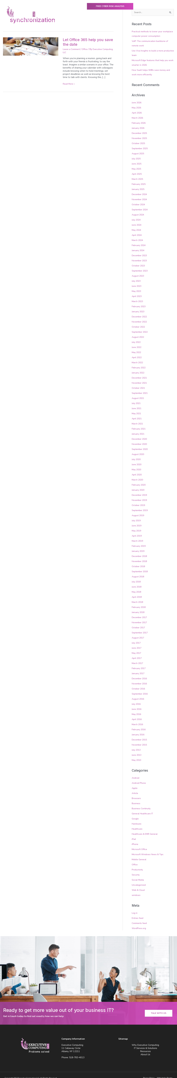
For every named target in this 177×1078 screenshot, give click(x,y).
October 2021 (139, 385)
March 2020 (138, 476)
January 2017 (138, 668)
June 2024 (137, 223)
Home (52, 20)
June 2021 (137, 405)
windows (136, 889)
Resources (131, 21)
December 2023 (140, 254)
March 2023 (138, 299)
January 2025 (138, 188)
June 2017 (137, 643)
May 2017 (137, 648)
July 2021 (136, 400)
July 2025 (136, 158)
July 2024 (136, 218)
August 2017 (138, 633)
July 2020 (136, 456)
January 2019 (138, 547)
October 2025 (139, 142)
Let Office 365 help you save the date (84, 42)
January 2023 (138, 309)
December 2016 (140, 673)
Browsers (137, 793)
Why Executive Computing (75, 21)
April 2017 (137, 653)
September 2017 (140, 628)
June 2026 (137, 102)
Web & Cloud (139, 884)
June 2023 (137, 284)
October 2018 (139, 562)
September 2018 (140, 567)
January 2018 (138, 608)
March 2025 (138, 178)
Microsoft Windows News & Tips (148, 848)
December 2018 (140, 552)
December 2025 (140, 132)
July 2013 (136, 744)
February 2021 (139, 426)
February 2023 (139, 304)
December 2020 (140, 436)
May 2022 (137, 350)
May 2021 (137, 410)
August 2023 (138, 274)
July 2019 (136, 517)
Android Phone (139, 777)
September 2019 (140, 506)
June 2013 (137, 749)
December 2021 (140, 375)
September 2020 (140, 446)
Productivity (138, 863)
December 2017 (140, 613)
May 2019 (137, 527)
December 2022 (140, 314)
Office (86, 49)
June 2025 (137, 162)
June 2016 (137, 704)
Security (136, 868)
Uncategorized (139, 879)
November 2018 (140, 557)
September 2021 (140, 390)
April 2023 (137, 294)
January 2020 (138, 486)
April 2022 (137, 355)
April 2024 (137, 233)
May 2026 (137, 107)
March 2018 (138, 598)
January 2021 (138, 431)
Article (135, 787)
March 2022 (138, 360)
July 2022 (136, 340)
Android (136, 772)
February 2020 (139, 481)
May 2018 (137, 587)
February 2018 (139, 603)
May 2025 (137, 168)
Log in (135, 906)
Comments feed (140, 917)
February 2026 (139, 122)
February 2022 (139, 365)
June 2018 (137, 582)
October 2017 (139, 623)
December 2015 (140, 734)
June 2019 (137, 522)
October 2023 (139, 264)
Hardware (137, 818)
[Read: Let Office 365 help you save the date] (30, 46)
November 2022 (140, 319)
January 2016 (138, 729)
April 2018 (137, 593)
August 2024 (138, 213)
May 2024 (137, 228)
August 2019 (138, 512)
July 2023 (136, 279)
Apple (135, 782)
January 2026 (138, 127)
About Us (149, 21)
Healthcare (137, 823)
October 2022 (139, 324)
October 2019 (139, 502)
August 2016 (138, 694)
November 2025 (140, 137)
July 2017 (136, 638)
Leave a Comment (72, 49)
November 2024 (140, 198)
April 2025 (137, 173)
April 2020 (137, 471)
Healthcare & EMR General (145, 828)
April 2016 (137, 714)
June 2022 (137, 345)
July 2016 (136, 699)
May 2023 (137, 289)
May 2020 (137, 466)
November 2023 (140, 259)
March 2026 (138, 117)
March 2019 (138, 537)
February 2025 (139, 183)
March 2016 (138, 719)
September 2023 (140, 269)
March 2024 (138, 238)
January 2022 (138, 370)
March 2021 (138, 421)
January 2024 (138, 249)
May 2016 (137, 709)
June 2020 (137, 461)
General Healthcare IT (143, 808)
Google (135, 813)
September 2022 (140, 329)
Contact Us (165, 20)
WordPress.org (139, 922)
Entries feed (138, 912)
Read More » (69, 83)
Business (136, 798)
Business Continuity (142, 803)
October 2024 (139, 203)
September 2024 (140, 208)
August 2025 (138, 152)
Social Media (138, 873)
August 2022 (138, 335)
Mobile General (139, 853)
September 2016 (140, 689)
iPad (134, 833)
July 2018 (136, 577)
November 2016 (140, 679)
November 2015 (140, 739)
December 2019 (140, 491)
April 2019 (137, 532)
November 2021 (140, 380)
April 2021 (137, 416)
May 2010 (137, 754)
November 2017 (140, 618)
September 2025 (140, 147)
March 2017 (138, 658)
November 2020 (140, 441)
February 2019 (139, 542)
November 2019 (140, 496)
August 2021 (138, 395)
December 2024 (140, 193)
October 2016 (139, 684)
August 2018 (138, 572)
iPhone (135, 838)
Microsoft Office (140, 843)
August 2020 (138, 451)
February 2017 (139, 663)
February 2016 (139, 724)
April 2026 (137, 112)
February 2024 (139, 243)
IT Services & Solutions (107, 21)
